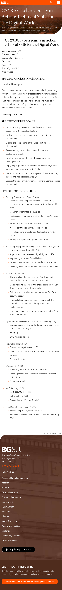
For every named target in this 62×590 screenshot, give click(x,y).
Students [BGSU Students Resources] (6, 530)
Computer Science (33, 28)
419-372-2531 (10, 465)
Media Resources (9, 521)
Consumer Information (11, 497)
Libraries (5, 516)
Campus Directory (10, 492)
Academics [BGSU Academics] (6, 482)
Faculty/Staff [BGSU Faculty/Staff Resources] (8, 506)
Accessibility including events (15, 478)
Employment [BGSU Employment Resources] (7, 502)
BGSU (3, 28)
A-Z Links (6, 487)
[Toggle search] (51, 2)
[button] (24, 2)
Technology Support (11, 535)
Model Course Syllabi (47, 28)
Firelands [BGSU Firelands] (6, 511)
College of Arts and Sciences (16, 28)
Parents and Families (11, 526)
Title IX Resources (9, 540)
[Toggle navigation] (58, 2)
